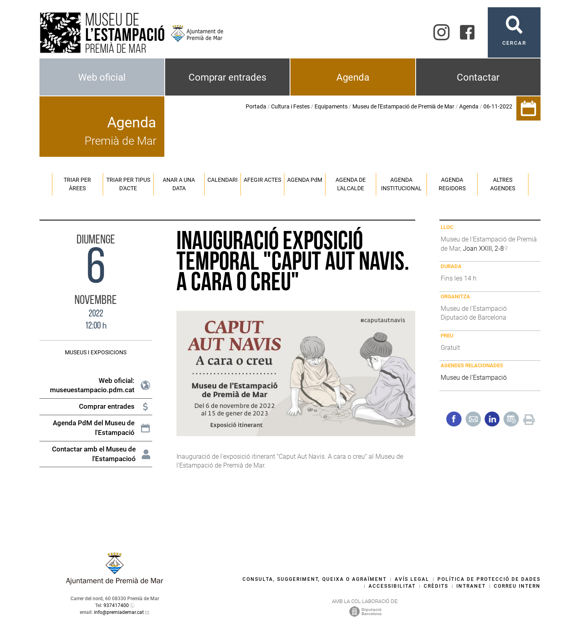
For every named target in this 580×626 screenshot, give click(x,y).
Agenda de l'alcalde (351, 184)
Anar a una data (179, 184)
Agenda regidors (452, 184)
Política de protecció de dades (489, 579)
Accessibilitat (392, 586)
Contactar (478, 77)
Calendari (222, 180)
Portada (256, 106)
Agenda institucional (401, 184)
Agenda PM (304, 180)
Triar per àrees (77, 184)
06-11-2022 (497, 106)
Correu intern (517, 586)
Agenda (352, 77)
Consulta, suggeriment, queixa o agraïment (314, 579)
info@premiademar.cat (119, 612)
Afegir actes (262, 180)
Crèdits (436, 586)
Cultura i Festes (290, 106)
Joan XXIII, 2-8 (483, 248)
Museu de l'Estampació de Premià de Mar (403, 106)
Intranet (471, 586)
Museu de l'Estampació (474, 377)
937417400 (116, 605)
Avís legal (412, 579)
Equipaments (331, 106)
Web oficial (102, 77)
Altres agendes (502, 184)
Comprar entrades (227, 77)
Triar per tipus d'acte (128, 184)
